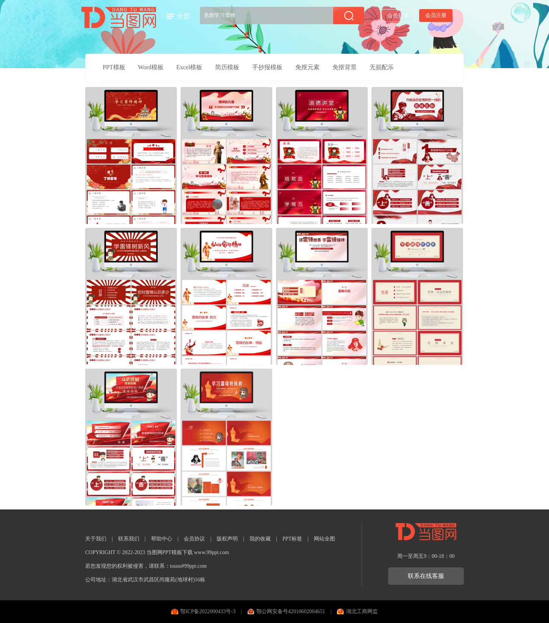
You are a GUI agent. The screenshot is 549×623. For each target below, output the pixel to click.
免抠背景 (344, 67)
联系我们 (128, 539)
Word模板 (151, 67)
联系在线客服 (426, 576)
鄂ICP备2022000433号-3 (207, 611)
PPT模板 (114, 67)
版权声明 (227, 539)
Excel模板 (189, 67)
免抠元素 (307, 67)
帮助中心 (161, 539)
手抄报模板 (267, 67)
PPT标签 (292, 539)
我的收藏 (260, 539)
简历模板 (227, 67)
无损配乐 (382, 67)
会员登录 (398, 16)
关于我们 (95, 539)
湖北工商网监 (362, 611)
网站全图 (324, 539)
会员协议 (194, 539)
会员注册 (435, 15)
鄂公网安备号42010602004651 (290, 611)
